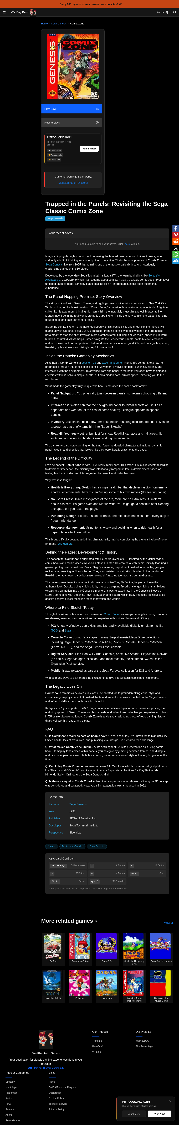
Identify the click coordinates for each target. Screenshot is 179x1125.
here (127, 244)
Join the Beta (89, 149)
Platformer (11, 1092)
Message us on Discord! (73, 182)
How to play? (71, 122)
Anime (9, 1114)
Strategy (10, 1081)
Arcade (51, 846)
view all (168, 922)
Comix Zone (111, 614)
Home (44, 23)
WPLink (96, 1051)
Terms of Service (58, 1103)
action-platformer (112, 362)
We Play (23, 12)
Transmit (97, 1040)
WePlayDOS (142, 1040)
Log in (162, 12)
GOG (54, 630)
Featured (10, 1109)
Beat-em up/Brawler (72, 846)
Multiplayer (11, 1087)
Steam (69, 630)
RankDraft (97, 1046)
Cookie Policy (56, 1098)
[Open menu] (4, 12)
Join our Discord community (46, 1068)
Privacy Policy (56, 1109)
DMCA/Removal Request (62, 1087)
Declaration (55, 1092)
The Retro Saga (144, 1046)
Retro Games (13, 1120)
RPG (8, 1103)
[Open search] (175, 12)
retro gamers (65, 543)
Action (9, 1098)
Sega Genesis (59, 23)
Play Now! (71, 108)
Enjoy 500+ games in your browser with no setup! (91, 4)
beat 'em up (89, 362)
